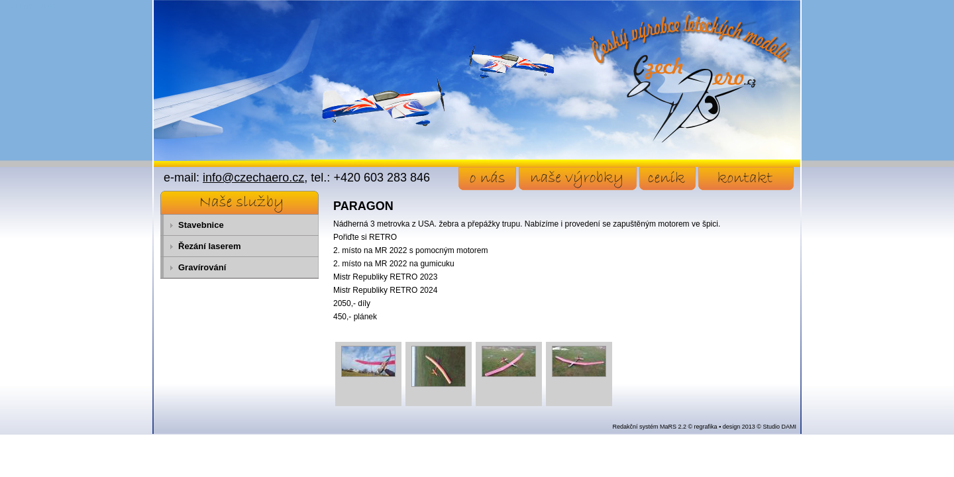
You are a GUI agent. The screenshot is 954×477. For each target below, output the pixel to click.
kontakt (746, 178)
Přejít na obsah (30, 6)
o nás (487, 178)
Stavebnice (201, 225)
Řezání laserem (209, 246)
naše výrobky (578, 178)
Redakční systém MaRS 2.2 (649, 426)
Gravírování (202, 267)
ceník (667, 178)
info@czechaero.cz (253, 177)
